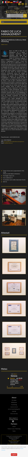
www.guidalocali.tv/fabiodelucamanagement (14, 141)
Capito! (14, 454)
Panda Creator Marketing (14, 428)
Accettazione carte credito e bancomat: (12, 179)
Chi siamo (14, 400)
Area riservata (14, 413)
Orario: (4, 170)
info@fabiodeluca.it (8, 143)
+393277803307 (7, 140)
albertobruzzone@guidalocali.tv (14, 444)
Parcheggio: (6, 175)
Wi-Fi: (4, 181)
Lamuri (14, 426)
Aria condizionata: (7, 177)
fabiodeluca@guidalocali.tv (14, 440)
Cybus (14, 431)
